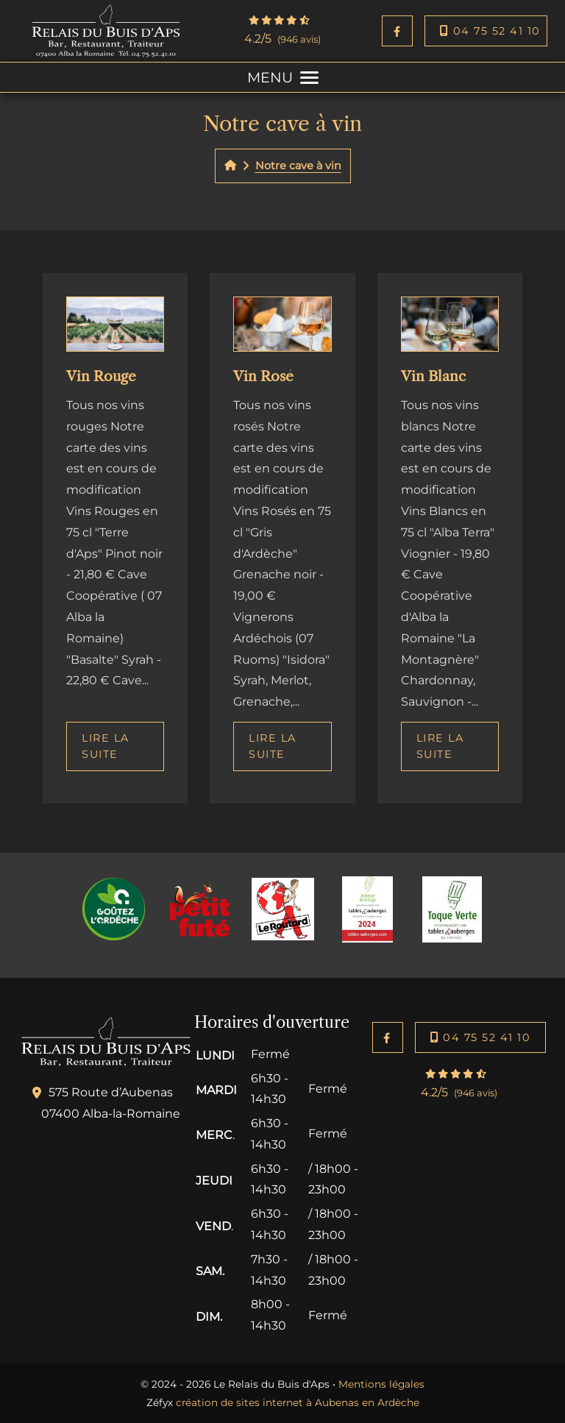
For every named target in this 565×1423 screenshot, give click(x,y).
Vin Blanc (433, 376)
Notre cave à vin (298, 165)
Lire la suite (105, 746)
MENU (283, 77)
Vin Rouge (101, 376)
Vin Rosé (263, 376)
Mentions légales (381, 1384)
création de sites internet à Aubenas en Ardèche (297, 1402)
